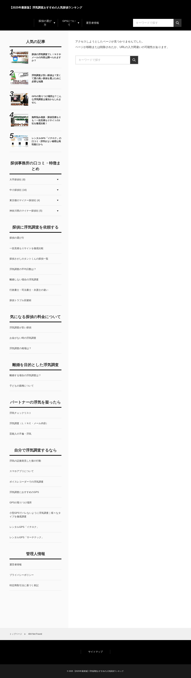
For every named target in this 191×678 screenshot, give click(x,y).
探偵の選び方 (45, 22)
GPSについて (69, 22)
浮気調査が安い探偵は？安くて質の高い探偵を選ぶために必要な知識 (46, 78)
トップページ (16, 634)
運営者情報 (92, 22)
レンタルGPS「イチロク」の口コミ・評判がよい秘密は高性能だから (46, 141)
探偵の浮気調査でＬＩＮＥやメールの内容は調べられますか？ (46, 57)
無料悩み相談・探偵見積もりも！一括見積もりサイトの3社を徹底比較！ (46, 120)
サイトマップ (95, 651)
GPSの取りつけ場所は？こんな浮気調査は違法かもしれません (46, 99)
